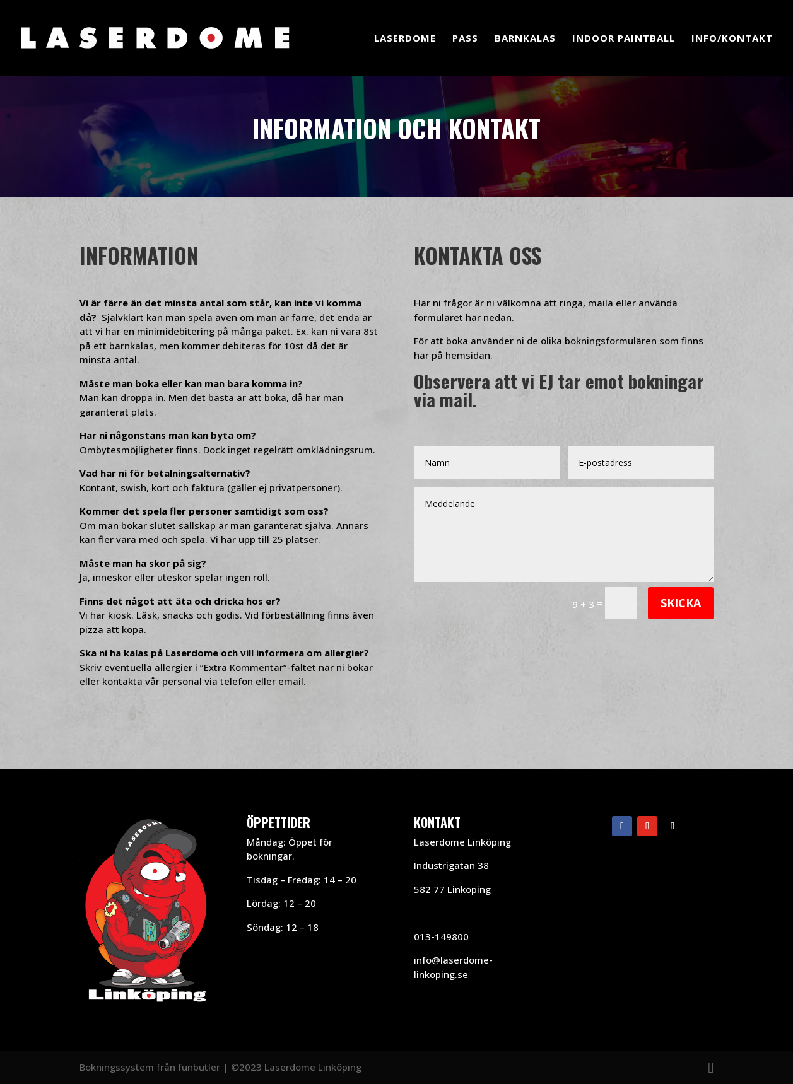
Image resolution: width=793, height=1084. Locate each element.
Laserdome (405, 38)
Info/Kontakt (732, 38)
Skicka (681, 602)
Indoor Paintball (623, 38)
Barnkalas (525, 38)
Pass (465, 38)
